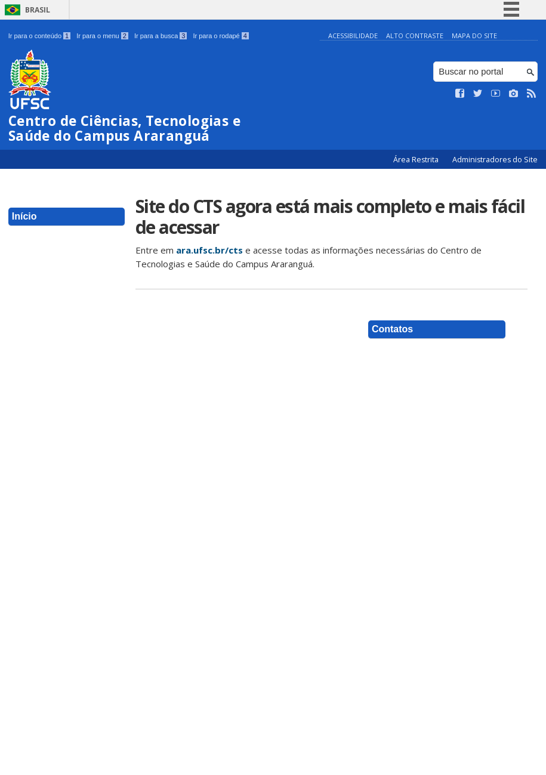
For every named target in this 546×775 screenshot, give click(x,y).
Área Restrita (416, 160)
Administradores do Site (495, 160)
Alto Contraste (414, 35)
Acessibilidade (353, 35)
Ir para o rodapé (220, 35)
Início (24, 216)
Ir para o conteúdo (39, 35)
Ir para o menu (102, 35)
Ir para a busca (160, 35)
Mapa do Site (474, 35)
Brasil (37, 10)
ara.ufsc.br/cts (209, 250)
